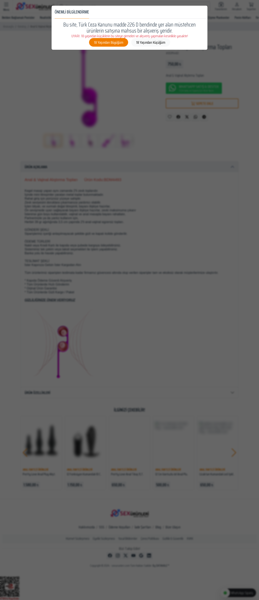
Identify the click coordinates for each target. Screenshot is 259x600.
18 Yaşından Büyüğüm (108, 42)
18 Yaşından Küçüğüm (150, 42)
